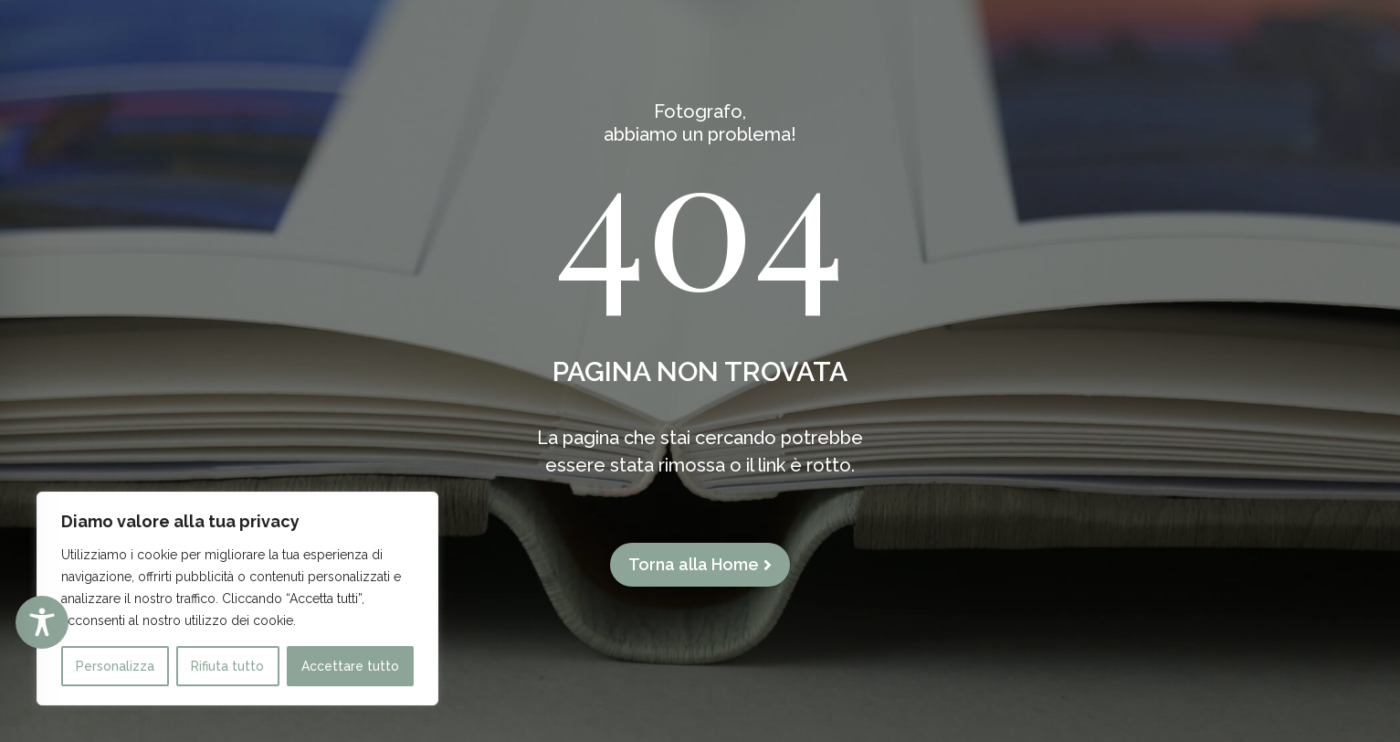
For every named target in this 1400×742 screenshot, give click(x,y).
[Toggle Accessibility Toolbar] (42, 622)
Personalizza (115, 666)
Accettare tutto (350, 666)
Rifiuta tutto (227, 666)
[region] (237, 598)
